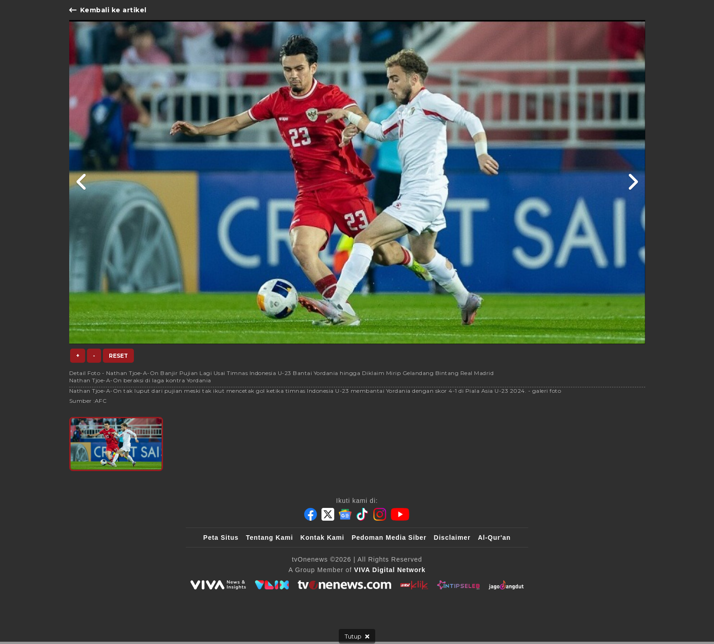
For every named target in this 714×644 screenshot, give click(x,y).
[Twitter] (327, 514)
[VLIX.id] (272, 584)
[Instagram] (379, 514)
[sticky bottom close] (357, 636)
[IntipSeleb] (458, 584)
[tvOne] (344, 584)
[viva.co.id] (218, 584)
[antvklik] (414, 584)
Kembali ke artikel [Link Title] (108, 10)
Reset (118, 355)
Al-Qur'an (494, 537)
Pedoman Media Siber (389, 537)
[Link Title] (81, 182)
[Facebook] (310, 514)
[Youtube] (400, 514)
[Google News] (345, 514)
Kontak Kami (323, 537)
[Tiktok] (362, 514)
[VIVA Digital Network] (390, 569)
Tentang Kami (269, 537)
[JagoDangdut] (506, 584)
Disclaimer (452, 537)
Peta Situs (221, 537)
